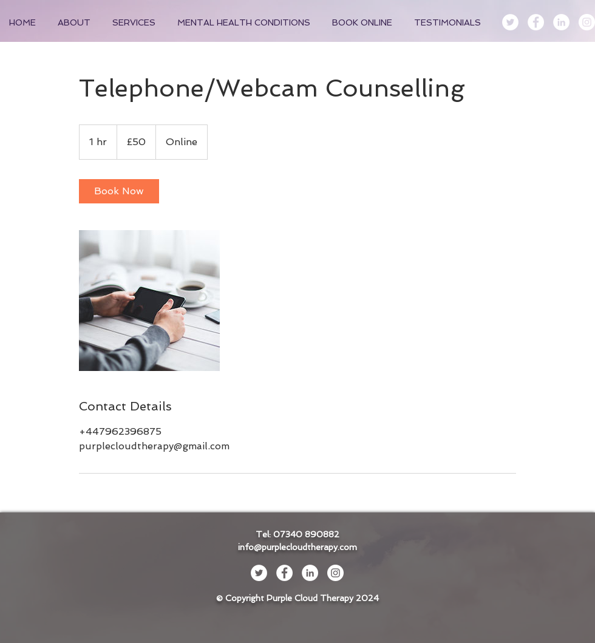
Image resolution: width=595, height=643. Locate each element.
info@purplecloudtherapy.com (297, 547)
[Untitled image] (149, 300)
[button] (135, 22)
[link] (119, 191)
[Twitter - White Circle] (510, 22)
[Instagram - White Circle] (587, 22)
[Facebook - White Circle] (536, 22)
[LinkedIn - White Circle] (561, 22)
